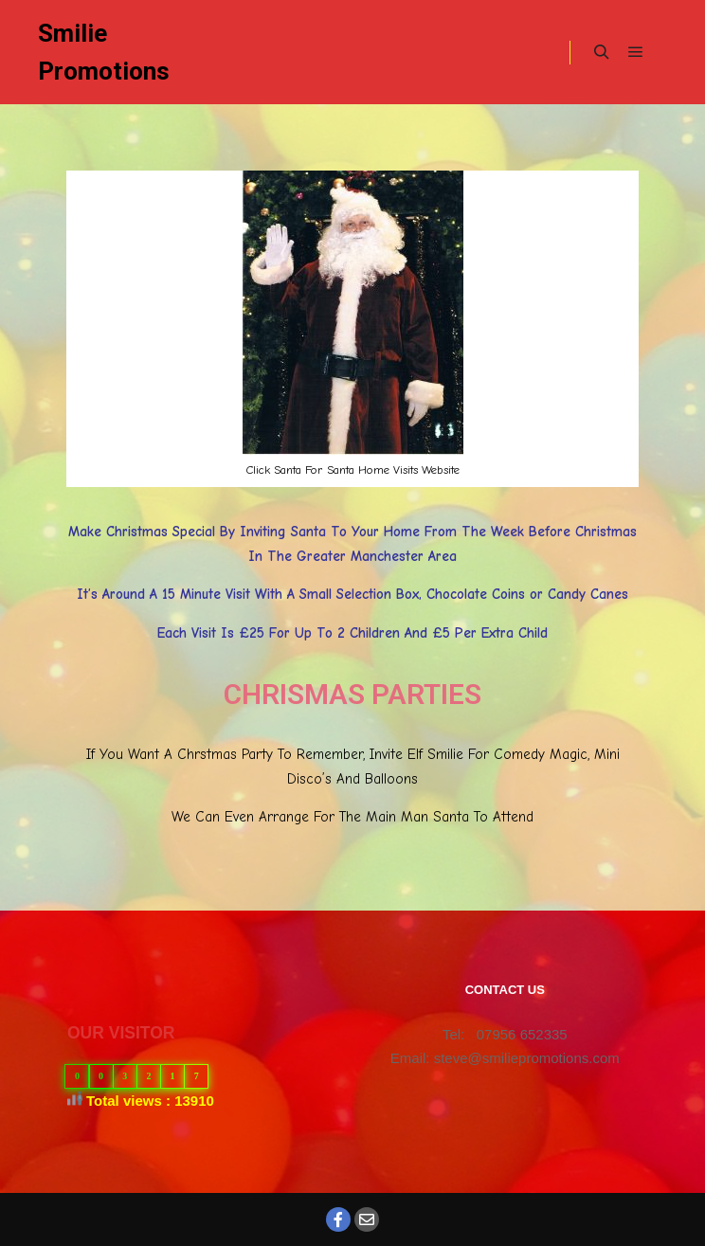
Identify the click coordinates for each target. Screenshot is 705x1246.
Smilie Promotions (104, 52)
